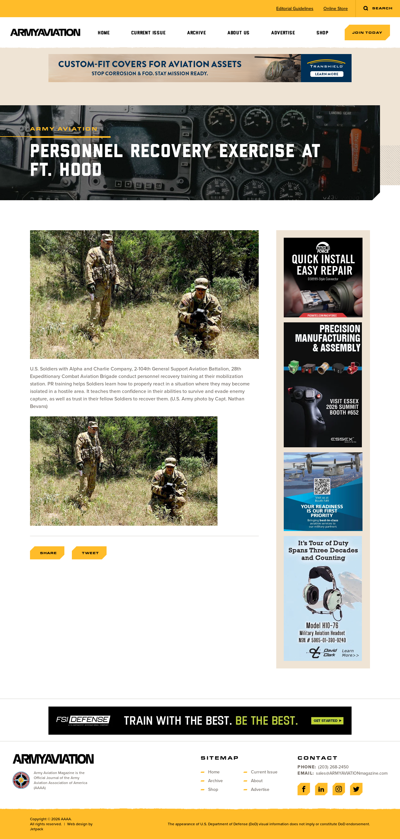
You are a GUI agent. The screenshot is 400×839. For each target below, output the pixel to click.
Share (48, 553)
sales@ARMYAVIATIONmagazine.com (352, 773)
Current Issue (148, 33)
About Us (239, 33)
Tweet (90, 553)
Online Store (335, 9)
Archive (196, 33)
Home (104, 33)
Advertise (283, 33)
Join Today (367, 32)
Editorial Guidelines (294, 9)
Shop (322, 33)
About (256, 780)
